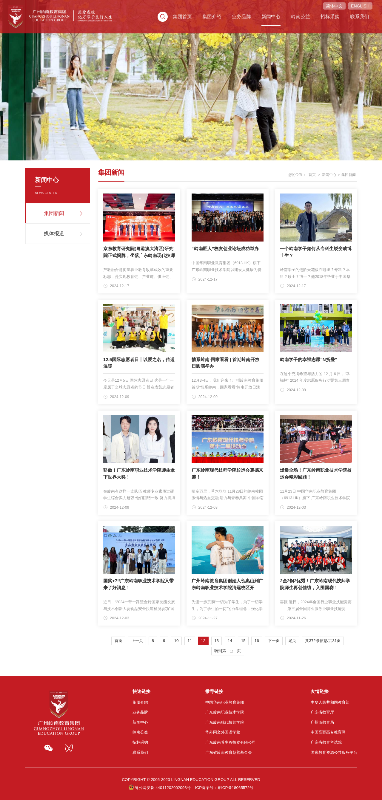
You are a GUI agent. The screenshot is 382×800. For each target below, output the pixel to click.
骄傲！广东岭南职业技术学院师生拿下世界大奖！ (139, 473)
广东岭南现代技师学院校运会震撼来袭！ (227, 473)
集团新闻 (54, 213)
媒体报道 (54, 233)
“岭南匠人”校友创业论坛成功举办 (225, 248)
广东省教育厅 (322, 712)
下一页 (274, 640)
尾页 (292, 640)
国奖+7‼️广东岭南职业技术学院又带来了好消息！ (138, 584)
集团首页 (174, 12)
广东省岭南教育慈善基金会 (228, 752)
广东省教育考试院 (326, 742)
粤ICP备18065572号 (235, 787)
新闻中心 (259, 12)
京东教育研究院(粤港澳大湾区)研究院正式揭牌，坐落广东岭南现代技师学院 (139, 255)
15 (243, 640)
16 (257, 640)
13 (216, 640)
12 (203, 640)
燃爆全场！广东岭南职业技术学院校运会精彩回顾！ (316, 473)
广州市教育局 (322, 722)
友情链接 (320, 691)
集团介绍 (203, 12)
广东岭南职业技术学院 (224, 712)
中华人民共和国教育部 (330, 702)
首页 (312, 175)
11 (189, 640)
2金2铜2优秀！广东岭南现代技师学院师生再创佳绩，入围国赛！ (315, 584)
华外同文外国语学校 (222, 732)
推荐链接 (214, 691)
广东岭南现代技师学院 (224, 722)
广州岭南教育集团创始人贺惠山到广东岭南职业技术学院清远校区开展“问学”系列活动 (227, 587)
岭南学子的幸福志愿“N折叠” (308, 359)
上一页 (137, 640)
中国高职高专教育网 (328, 732)
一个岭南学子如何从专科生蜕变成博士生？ (316, 252)
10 (176, 640)
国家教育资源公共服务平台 (334, 752)
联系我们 (344, 12)
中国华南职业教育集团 (224, 702)
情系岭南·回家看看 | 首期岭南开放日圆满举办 (225, 363)
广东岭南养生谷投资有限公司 (230, 742)
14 (230, 640)
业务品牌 (231, 12)
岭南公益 (287, 12)
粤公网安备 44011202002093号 (162, 787)
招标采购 (316, 12)
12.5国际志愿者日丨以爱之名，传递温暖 (139, 363)
